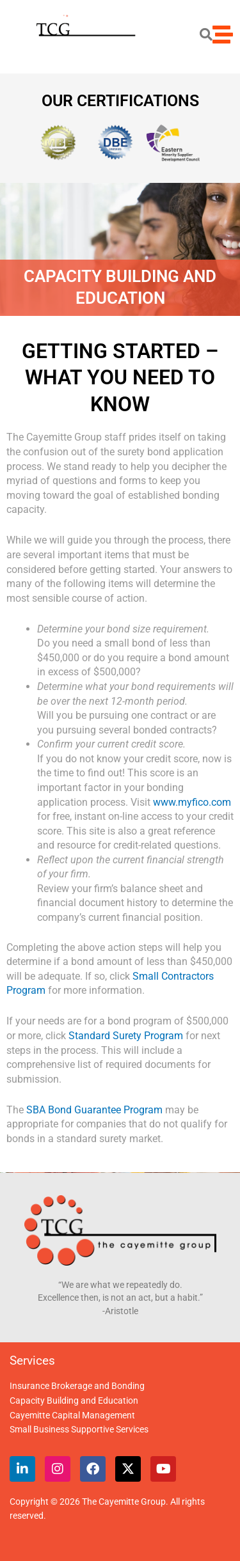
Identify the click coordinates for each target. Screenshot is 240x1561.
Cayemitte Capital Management (72, 1415)
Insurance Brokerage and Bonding (77, 1386)
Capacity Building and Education (74, 1400)
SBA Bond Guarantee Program (94, 1110)
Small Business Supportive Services (79, 1429)
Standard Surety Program (125, 1036)
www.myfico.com (192, 802)
